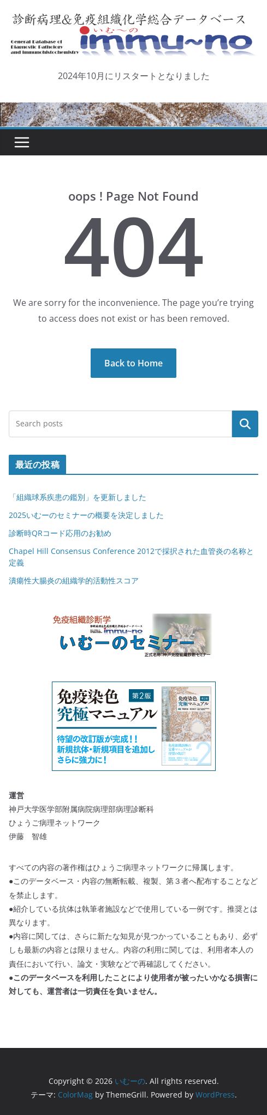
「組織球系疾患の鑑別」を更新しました (77, 497)
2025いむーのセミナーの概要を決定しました (86, 515)
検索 (245, 424)
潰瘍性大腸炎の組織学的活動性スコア (74, 580)
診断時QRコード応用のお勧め (60, 533)
